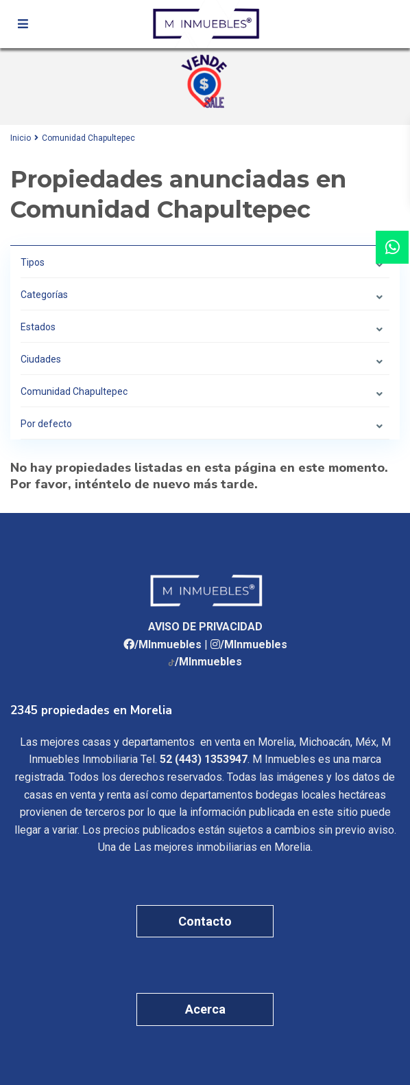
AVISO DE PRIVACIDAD (205, 626)
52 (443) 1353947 (204, 759)
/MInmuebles (168, 644)
